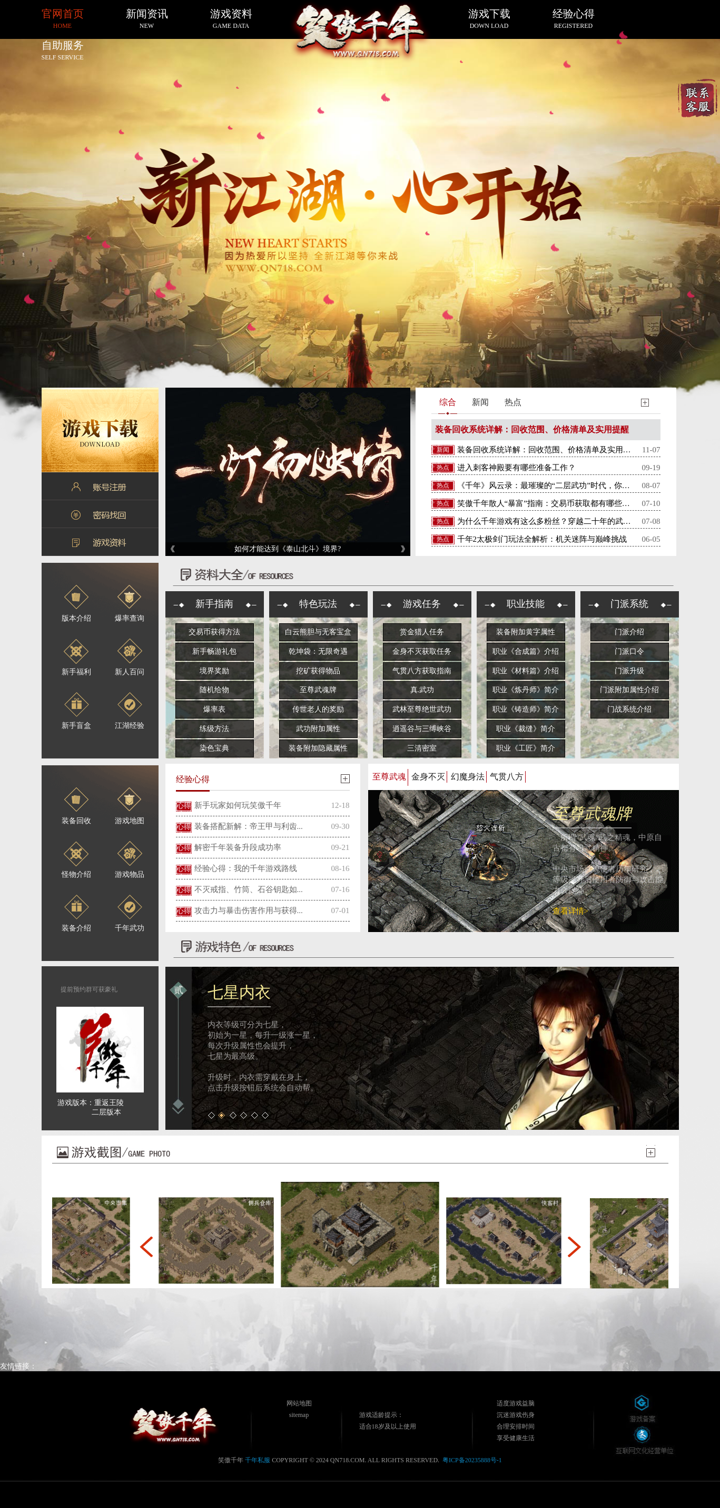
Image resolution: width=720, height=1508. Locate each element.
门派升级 (629, 671)
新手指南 (214, 604)
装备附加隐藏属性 (318, 748)
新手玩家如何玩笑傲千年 (237, 805)
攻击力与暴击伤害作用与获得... (248, 910)
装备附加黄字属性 (525, 632)
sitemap (299, 1415)
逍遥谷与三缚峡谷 (421, 729)
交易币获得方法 (214, 632)
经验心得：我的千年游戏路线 (245, 868)
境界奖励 (214, 671)
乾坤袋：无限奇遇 (318, 651)
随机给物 (214, 690)
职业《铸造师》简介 (525, 709)
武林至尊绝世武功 (421, 709)
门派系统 (629, 604)
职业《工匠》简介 (525, 748)
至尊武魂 (389, 776)
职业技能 (526, 604)
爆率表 (214, 709)
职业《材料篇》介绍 (525, 671)
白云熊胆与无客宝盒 (318, 632)
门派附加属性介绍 (629, 690)
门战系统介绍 (629, 709)
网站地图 (299, 1403)
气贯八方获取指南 (421, 671)
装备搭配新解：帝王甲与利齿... (248, 826)
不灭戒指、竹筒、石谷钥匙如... (248, 889)
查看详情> (570, 911)
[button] (146, 1246)
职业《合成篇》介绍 (525, 651)
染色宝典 (214, 748)
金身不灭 (428, 776)
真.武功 (422, 690)
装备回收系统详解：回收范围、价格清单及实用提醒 (532, 429)
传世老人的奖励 (318, 709)
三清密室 (422, 748)
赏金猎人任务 (422, 632)
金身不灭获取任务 (421, 651)
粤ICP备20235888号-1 (472, 1460)
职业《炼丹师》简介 (525, 690)
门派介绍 (629, 632)
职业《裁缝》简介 (525, 729)
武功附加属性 (318, 729)
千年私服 (257, 1460)
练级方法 (214, 729)
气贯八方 (507, 776)
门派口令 (629, 651)
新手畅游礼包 (214, 651)
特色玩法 (318, 604)
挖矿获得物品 (318, 671)
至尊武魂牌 (318, 690)
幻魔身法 (468, 776)
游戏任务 (422, 604)
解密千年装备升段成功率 (237, 847)
